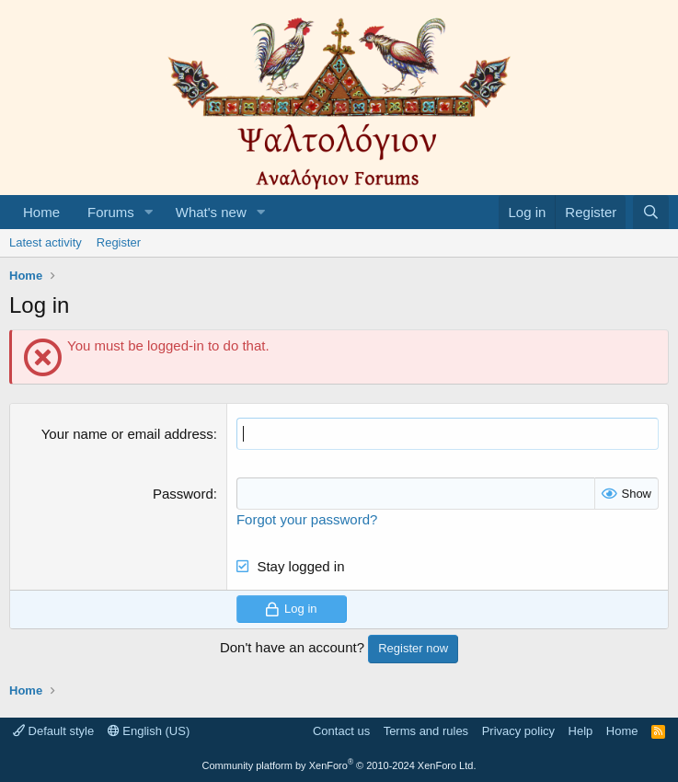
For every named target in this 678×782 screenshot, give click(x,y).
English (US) (149, 731)
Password (183, 493)
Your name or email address (127, 434)
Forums (110, 212)
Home (41, 212)
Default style (53, 731)
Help (581, 731)
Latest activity (45, 242)
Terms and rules (426, 731)
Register (119, 242)
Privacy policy (518, 731)
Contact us (341, 731)
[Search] (651, 212)
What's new (211, 212)
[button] (149, 212)
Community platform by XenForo (339, 765)
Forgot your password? (306, 519)
